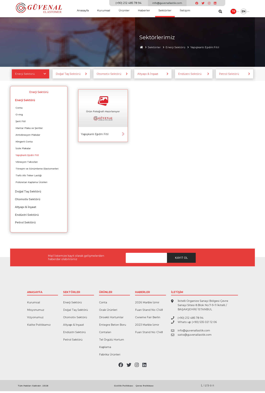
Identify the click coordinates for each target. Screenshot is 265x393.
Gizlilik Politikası (123, 387)
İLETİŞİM (177, 292)
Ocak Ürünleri (108, 310)
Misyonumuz (36, 310)
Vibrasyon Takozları (27, 162)
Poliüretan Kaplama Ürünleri (32, 182)
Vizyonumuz (35, 318)
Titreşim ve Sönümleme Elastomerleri (37, 169)
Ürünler (124, 10)
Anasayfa (83, 10)
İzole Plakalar (23, 148)
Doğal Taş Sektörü (68, 74)
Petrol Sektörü (229, 74)
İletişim (185, 10)
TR (233, 11)
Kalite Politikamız (39, 326)
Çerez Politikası (145, 387)
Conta (19, 108)
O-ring (19, 114)
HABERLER (142, 292)
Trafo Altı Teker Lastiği (29, 175)
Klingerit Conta (24, 142)
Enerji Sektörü (176, 47)
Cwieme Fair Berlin (148, 318)
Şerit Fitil (21, 121)
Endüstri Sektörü (190, 74)
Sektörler (165, 10)
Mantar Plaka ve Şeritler (29, 128)
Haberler (145, 10)
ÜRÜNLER (105, 292)
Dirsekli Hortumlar (111, 318)
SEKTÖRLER (71, 292)
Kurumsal (104, 10)
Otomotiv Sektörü (109, 74)
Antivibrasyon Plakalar (28, 135)
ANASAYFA (34, 292)
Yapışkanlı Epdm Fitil (205, 47)
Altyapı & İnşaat (148, 74)
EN (244, 11)
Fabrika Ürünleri (110, 356)
